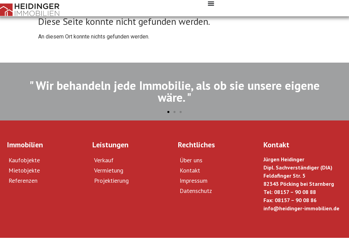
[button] (168, 112)
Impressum (194, 180)
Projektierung (111, 180)
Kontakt (190, 170)
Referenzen (23, 180)
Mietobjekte (24, 170)
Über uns (191, 160)
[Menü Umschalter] (211, 3)
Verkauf (103, 160)
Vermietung (108, 170)
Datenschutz (196, 191)
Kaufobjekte (24, 160)
